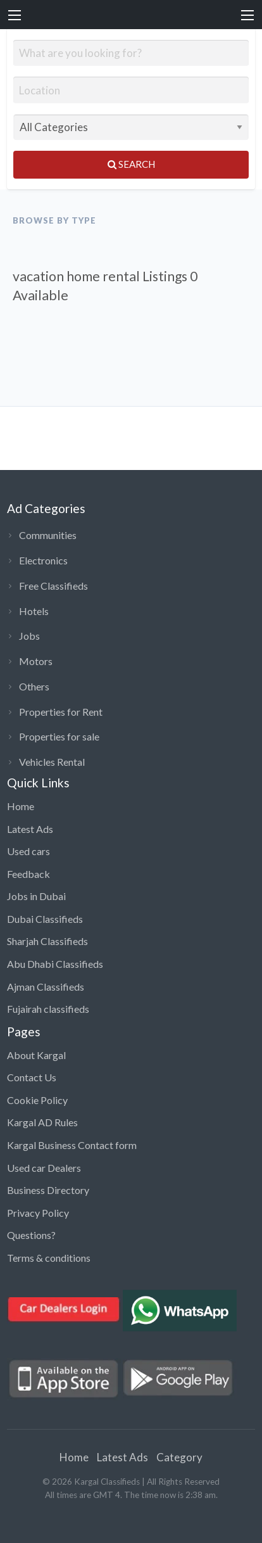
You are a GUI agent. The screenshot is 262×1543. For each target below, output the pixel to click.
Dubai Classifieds (45, 919)
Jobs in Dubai (36, 896)
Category (179, 1457)
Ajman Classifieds (45, 987)
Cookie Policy (37, 1100)
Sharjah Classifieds (47, 941)
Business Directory (48, 1190)
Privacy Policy (38, 1213)
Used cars (28, 851)
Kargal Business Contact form (72, 1145)
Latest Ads (30, 829)
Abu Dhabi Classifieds (55, 964)
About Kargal (36, 1055)
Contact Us (31, 1077)
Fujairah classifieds (48, 1009)
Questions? (31, 1235)
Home (20, 806)
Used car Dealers (44, 1168)
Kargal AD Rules (42, 1122)
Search (131, 164)
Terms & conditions (48, 1258)
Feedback (28, 874)
